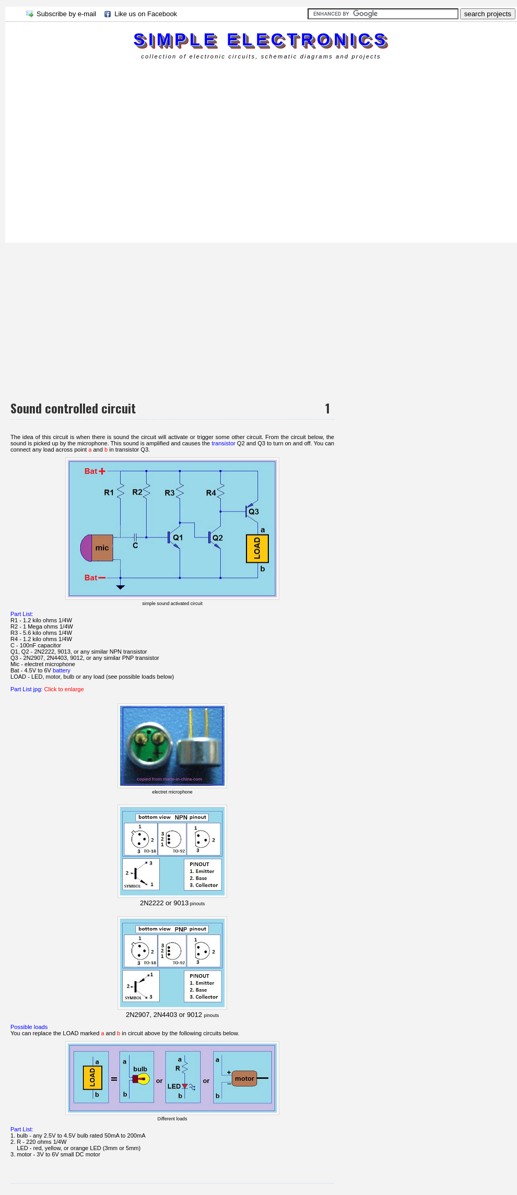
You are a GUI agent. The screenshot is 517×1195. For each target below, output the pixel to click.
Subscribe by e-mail (66, 14)
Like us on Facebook (145, 14)
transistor (223, 443)
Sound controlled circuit (73, 407)
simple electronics (261, 39)
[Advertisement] (127, 150)
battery (61, 670)
